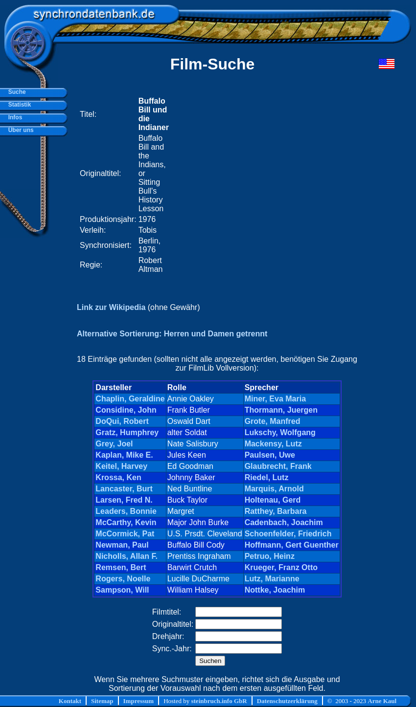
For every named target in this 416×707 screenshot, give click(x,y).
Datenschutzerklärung (287, 701)
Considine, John (125, 410)
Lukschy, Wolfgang (280, 432)
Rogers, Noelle (122, 578)
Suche (15, 91)
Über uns (19, 130)
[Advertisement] (99, 185)
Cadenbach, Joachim (284, 522)
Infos (13, 117)
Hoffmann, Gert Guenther (292, 545)
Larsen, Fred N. (123, 500)
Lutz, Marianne (272, 578)
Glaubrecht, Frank (278, 466)
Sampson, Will (122, 590)
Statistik (18, 104)
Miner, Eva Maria (275, 399)
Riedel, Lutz (267, 477)
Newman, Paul (121, 545)
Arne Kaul (382, 701)
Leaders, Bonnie (125, 511)
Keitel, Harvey (121, 466)
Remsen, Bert (120, 567)
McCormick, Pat (124, 534)
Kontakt (70, 701)
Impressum (138, 701)
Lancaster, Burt (123, 489)
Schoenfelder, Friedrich (288, 534)
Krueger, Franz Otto (281, 567)
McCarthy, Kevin (125, 522)
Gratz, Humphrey (127, 432)
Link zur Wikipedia (111, 307)
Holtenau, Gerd (273, 500)
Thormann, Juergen (281, 410)
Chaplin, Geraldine (129, 399)
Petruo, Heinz (270, 556)
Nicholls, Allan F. (126, 556)
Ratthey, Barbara (276, 511)
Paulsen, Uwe (270, 455)
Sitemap (102, 701)
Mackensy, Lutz (273, 444)
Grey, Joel (114, 444)
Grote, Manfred (272, 421)
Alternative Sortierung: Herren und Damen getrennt (172, 334)
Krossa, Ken (118, 477)
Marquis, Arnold (274, 489)
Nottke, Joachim (275, 590)
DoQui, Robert (121, 421)
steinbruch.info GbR (219, 701)
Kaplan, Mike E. (124, 455)
